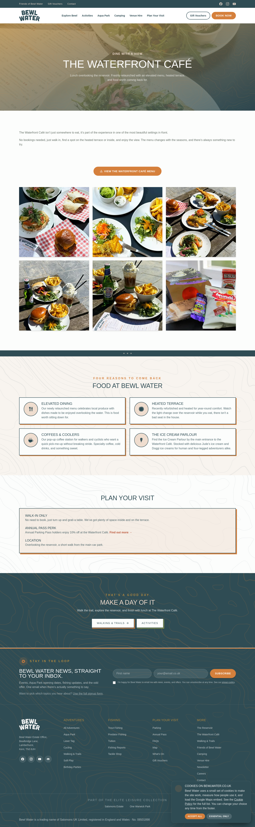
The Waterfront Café (208, 734)
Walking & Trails (72, 754)
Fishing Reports (116, 747)
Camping (119, 15)
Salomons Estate (114, 806)
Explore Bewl (69, 15)
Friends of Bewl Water (31, 3)
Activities (87, 15)
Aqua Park (104, 15)
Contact (71, 3)
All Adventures (72, 727)
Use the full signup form (88, 693)
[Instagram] (227, 3)
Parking (157, 727)
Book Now (224, 15)
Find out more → (121, 532)
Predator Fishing (117, 734)
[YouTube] (234, 3)
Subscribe (223, 673)
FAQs (156, 741)
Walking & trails (113, 623)
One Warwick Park (140, 806)
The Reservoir (205, 727)
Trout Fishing (115, 727)
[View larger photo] (54, 222)
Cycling (68, 747)
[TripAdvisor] (48, 759)
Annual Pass (160, 734)
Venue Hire (136, 15)
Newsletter (203, 767)
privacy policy (228, 682)
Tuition (111, 741)
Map (155, 747)
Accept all (195, 816)
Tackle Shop (114, 754)
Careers (201, 773)
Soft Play (68, 760)
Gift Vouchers (55, 3)
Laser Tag (69, 741)
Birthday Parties (72, 767)
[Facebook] (220, 3)
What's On (158, 754)
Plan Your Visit (155, 15)
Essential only (219, 816)
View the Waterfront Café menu (127, 171)
